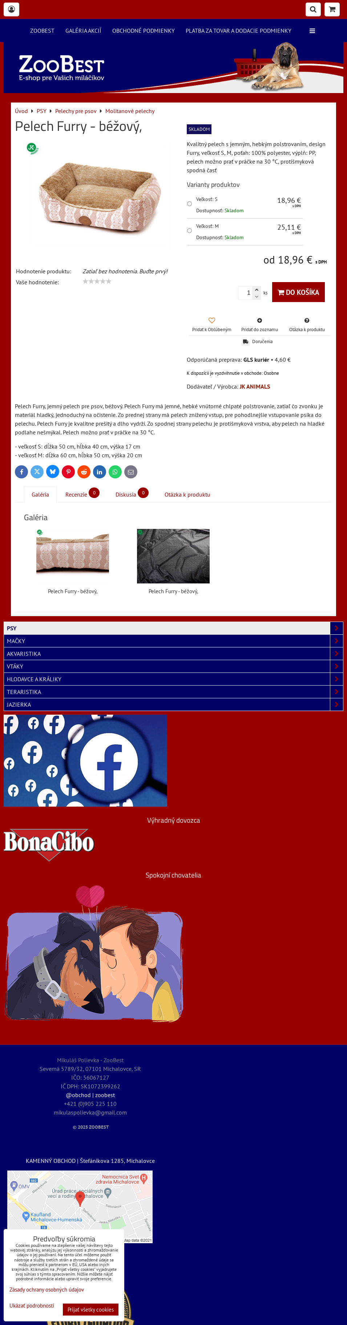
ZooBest (42, 30)
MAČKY (175, 641)
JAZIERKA (175, 704)
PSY (175, 628)
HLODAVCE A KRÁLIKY (175, 679)
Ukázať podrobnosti (31, 1306)
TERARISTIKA (175, 692)
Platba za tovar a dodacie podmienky (238, 30)
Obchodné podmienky (143, 30)
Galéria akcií (83, 30)
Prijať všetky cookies (91, 1309)
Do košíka (298, 292)
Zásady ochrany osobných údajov (46, 1289)
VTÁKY (175, 666)
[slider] (97, 281)
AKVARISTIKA (175, 653)
